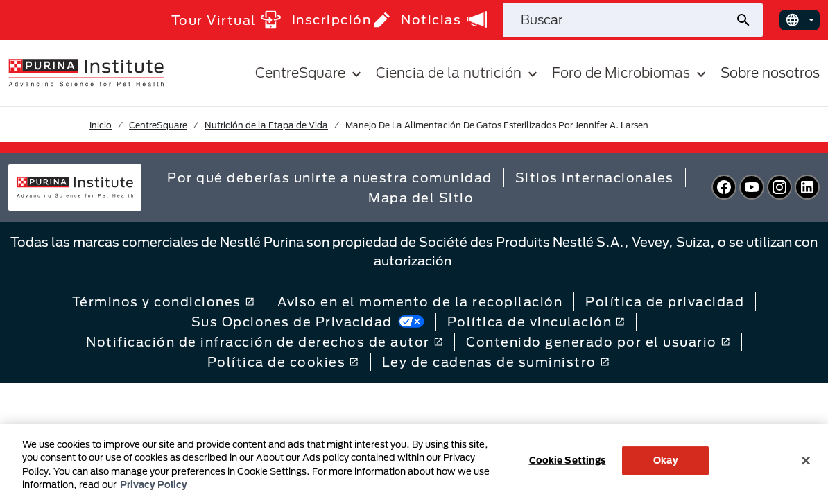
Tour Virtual (226, 19)
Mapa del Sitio (421, 197)
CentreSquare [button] (310, 73)
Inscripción (341, 20)
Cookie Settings (567, 460)
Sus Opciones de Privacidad (307, 321)
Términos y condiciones (163, 301)
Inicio (100, 125)
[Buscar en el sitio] (618, 20)
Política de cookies (283, 361)
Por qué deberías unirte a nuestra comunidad (329, 177)
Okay (665, 460)
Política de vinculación (536, 321)
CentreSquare (158, 125)
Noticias (444, 19)
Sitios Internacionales (594, 177)
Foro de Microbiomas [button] (630, 73)
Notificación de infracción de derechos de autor (264, 341)
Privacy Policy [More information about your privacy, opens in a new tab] (153, 484)
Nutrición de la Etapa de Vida (266, 125)
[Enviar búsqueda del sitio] (748, 20)
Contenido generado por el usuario (598, 341)
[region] (414, 461)
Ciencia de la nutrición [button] (458, 73)
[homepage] (86, 72)
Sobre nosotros (770, 72)
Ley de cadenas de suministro (496, 361)
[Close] (806, 460)
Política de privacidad (664, 301)
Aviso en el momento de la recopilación (419, 301)
